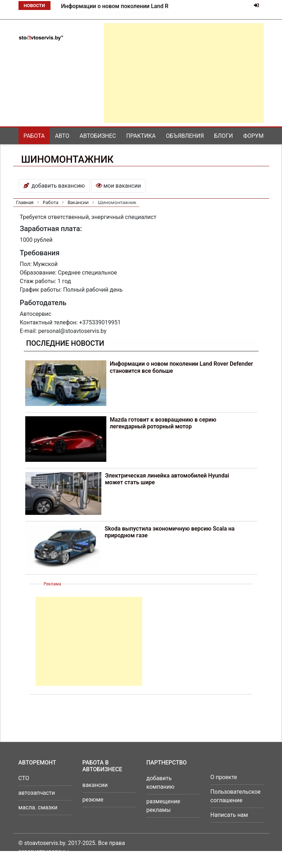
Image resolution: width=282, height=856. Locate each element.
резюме (93, 799)
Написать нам (229, 814)
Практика (141, 135)
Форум (253, 135)
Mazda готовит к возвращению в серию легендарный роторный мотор (163, 423)
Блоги (223, 135)
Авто (62, 135)
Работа (34, 135)
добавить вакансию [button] (54, 185)
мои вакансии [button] (118, 185)
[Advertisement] (184, 73)
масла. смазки (38, 807)
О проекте (224, 777)
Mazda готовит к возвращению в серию (114, 6)
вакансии (95, 785)
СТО (24, 778)
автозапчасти (36, 792)
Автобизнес (98, 135)
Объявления (185, 135)
